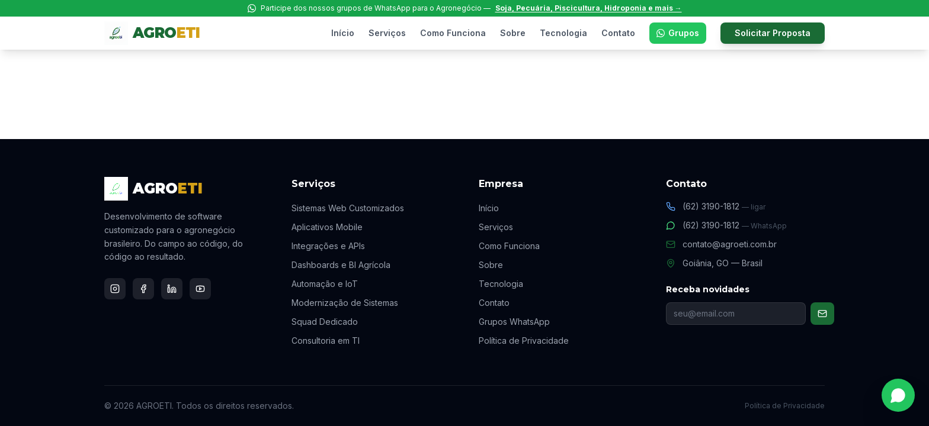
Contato (618, 33)
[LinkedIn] (171, 288)
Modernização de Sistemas (344, 303)
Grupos (677, 33)
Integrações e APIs (328, 246)
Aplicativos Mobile (327, 227)
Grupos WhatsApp (514, 322)
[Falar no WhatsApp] (898, 395)
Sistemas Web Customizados (347, 208)
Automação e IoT (324, 284)
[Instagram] (115, 288)
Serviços (387, 33)
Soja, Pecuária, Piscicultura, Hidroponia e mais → (588, 8)
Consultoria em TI (325, 340)
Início (342, 33)
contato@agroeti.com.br (721, 244)
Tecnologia (563, 33)
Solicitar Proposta (773, 33)
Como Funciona (453, 33)
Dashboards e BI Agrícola (340, 265)
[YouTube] (200, 288)
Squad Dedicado (324, 322)
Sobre (513, 33)
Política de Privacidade (524, 340)
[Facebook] (143, 288)
